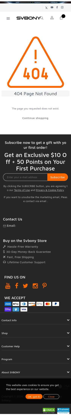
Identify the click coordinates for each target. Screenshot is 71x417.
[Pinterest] (44, 285)
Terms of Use (22, 190)
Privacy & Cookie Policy (50, 190)
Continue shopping (35, 118)
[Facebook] (16, 285)
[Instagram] (35, 285)
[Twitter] (25, 285)
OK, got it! (34, 396)
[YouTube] (7, 285)
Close (51, 396)
